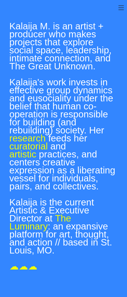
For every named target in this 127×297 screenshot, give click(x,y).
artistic (22, 154)
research (27, 138)
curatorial (28, 146)
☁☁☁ (23, 266)
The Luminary (40, 222)
